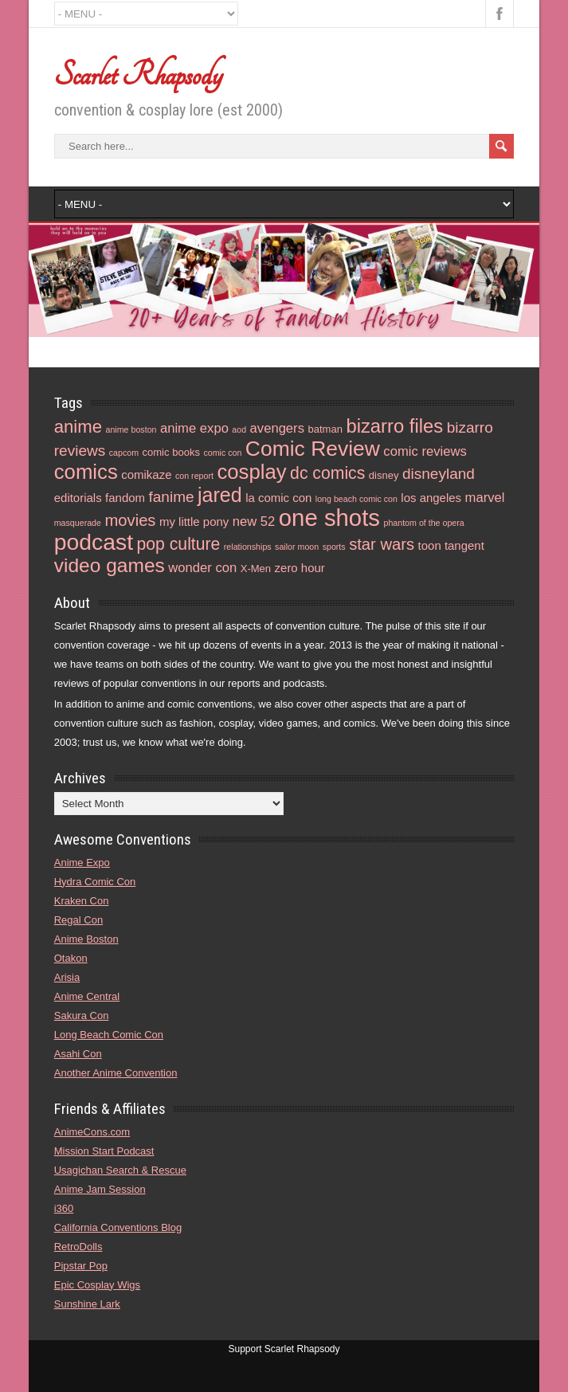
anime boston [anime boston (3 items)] (131, 429)
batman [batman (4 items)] (325, 429)
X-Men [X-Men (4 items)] (256, 568)
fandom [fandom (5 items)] (125, 497)
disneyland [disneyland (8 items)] (438, 473)
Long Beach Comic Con (108, 1035)
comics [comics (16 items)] (86, 472)
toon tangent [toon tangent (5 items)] (451, 545)
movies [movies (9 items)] (129, 520)
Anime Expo (82, 863)
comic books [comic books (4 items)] (171, 452)
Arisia (67, 977)
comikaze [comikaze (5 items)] (146, 474)
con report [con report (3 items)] (194, 475)
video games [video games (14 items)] (109, 565)
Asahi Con (78, 1054)
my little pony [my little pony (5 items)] (194, 521)
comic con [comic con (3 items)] (222, 452)
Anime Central (86, 996)
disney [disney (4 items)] (384, 475)
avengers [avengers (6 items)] (277, 428)
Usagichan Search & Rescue (120, 1170)
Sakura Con (81, 1015)
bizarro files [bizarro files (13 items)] (394, 426)
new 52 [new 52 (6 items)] (254, 521)
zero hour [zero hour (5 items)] (300, 567)
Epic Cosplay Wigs (97, 1285)
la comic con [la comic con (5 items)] (278, 497)
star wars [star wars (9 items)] (381, 544)
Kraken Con (81, 901)
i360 (64, 1208)
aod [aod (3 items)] (239, 429)
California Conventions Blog (118, 1227)
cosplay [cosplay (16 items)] (251, 472)
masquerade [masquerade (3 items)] (77, 522)
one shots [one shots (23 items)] (329, 517)
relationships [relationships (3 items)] (248, 546)
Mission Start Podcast (104, 1151)
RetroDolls (78, 1247)
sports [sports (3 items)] (334, 546)
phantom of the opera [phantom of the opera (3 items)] (423, 522)
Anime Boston (86, 939)
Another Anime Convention (116, 1073)
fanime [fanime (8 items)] (171, 496)
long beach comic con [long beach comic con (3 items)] (356, 499)
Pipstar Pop (81, 1266)
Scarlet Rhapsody (138, 75)
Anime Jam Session (100, 1189)
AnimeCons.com (92, 1132)
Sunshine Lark (87, 1304)
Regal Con (78, 920)
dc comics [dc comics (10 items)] (327, 473)
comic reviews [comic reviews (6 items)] (424, 451)
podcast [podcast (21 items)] (93, 542)
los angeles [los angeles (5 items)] (431, 497)
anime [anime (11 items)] (78, 427)
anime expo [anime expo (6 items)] (194, 428)
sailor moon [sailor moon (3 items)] (297, 546)
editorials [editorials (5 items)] (78, 497)
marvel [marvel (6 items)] (485, 497)
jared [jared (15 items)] (220, 495)
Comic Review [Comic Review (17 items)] (312, 449)
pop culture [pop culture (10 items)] (179, 544)
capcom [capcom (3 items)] (124, 452)
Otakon (71, 958)
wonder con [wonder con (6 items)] (202, 567)
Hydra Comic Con (95, 882)
